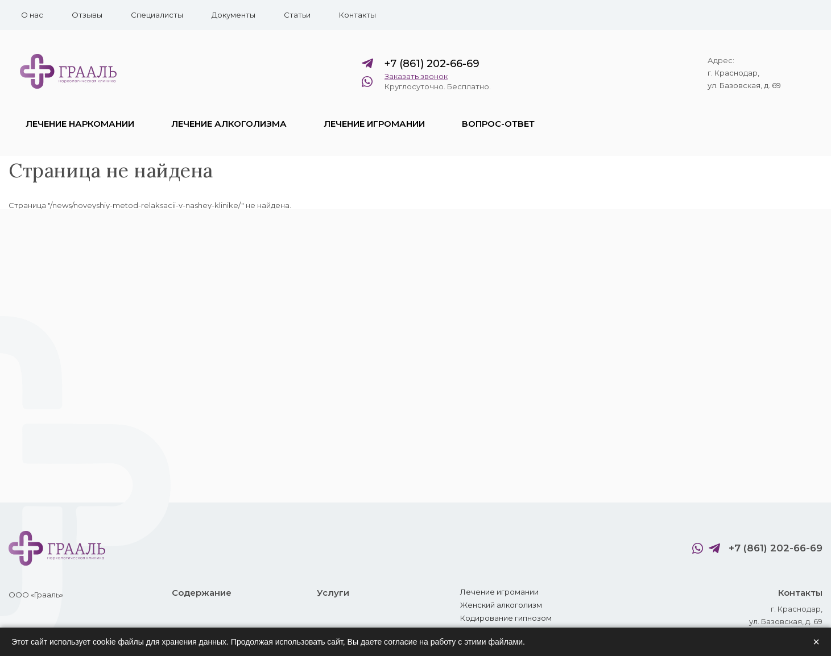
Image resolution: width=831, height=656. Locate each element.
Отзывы (87, 14)
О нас (32, 14)
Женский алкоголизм (501, 604)
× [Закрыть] (816, 641)
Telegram (370, 63)
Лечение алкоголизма (229, 123)
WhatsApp (370, 81)
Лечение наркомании (80, 123)
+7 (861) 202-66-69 (432, 63)
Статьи (297, 14)
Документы (233, 14)
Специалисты (157, 14)
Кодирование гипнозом (506, 617)
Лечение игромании (374, 123)
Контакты (357, 14)
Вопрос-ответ (498, 123)
